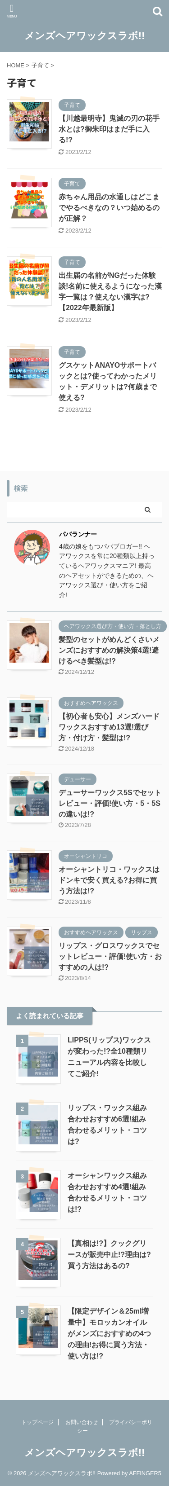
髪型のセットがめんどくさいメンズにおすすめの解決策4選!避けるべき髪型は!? (109, 650)
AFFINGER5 (145, 1473)
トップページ (37, 1422)
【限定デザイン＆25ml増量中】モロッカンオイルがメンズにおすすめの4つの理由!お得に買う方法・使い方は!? (109, 1333)
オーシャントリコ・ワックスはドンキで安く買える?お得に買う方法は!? (109, 880)
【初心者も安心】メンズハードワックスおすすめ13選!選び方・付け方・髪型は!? (109, 727)
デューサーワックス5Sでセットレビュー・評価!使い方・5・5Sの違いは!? (110, 803)
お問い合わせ (81, 1422)
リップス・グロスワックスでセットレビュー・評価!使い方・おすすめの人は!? (110, 956)
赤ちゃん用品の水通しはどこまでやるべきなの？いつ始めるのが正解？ (109, 207)
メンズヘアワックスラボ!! (84, 35)
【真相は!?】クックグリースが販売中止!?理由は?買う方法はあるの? (109, 1255)
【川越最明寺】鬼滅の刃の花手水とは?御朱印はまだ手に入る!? (109, 129)
